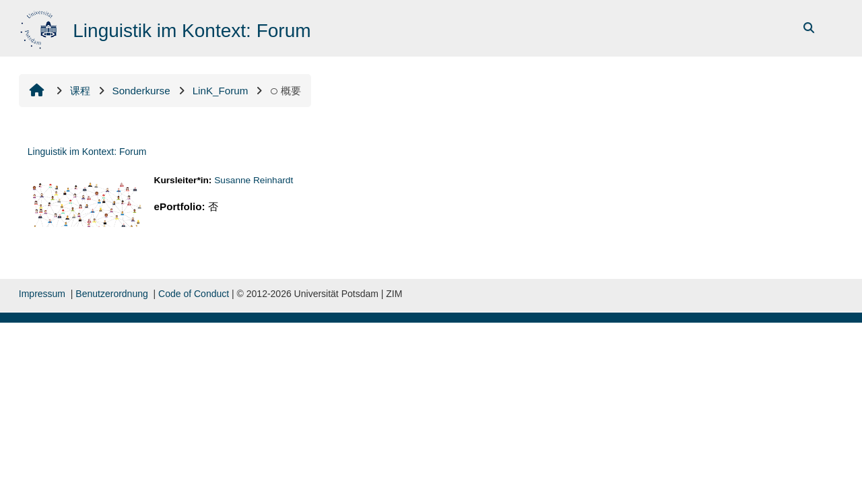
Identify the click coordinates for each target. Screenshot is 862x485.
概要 (285, 90)
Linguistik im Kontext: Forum (87, 151)
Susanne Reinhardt (253, 180)
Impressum (42, 293)
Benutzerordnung (111, 293)
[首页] (40, 27)
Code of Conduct (193, 293)
